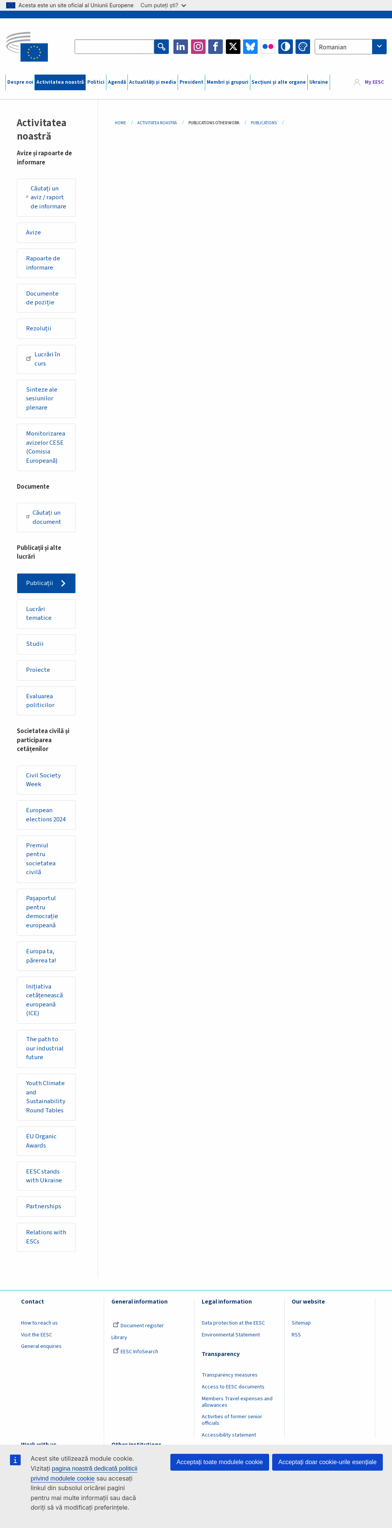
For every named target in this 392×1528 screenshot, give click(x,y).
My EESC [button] (374, 82)
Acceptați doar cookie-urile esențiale (327, 1462)
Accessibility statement (229, 1435)
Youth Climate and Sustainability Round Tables (45, 1097)
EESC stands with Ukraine (44, 1176)
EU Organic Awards (41, 1141)
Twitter (233, 46)
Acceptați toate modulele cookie (219, 1462)
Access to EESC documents (233, 1387)
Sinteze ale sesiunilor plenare (41, 398)
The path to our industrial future (45, 1048)
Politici (96, 82)
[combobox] (351, 46)
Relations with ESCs (46, 1237)
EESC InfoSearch (135, 1352)
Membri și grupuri (227, 82)
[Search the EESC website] (114, 46)
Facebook (215, 46)
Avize (33, 232)
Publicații (39, 583)
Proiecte (38, 670)
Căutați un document (43, 517)
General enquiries (41, 1346)
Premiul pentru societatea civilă (41, 859)
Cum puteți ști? (163, 5)
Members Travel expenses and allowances (237, 1402)
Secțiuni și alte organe (279, 82)
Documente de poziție (42, 298)
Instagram (198, 46)
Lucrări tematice (39, 614)
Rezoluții (38, 328)
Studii (35, 644)
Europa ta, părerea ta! (41, 956)
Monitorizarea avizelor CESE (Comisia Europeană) (45, 447)
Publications (264, 123)
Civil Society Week (43, 780)
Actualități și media (152, 82)
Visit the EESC (36, 1335)
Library (119, 1337)
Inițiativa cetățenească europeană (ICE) (44, 1000)
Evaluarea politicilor (40, 701)
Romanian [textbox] (332, 47)
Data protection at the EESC (233, 1323)
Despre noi (20, 82)
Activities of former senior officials (232, 1420)
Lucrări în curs (43, 359)
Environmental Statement (231, 1335)
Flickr (268, 46)
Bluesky (250, 46)
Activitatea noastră (60, 82)
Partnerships (43, 1206)
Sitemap (301, 1323)
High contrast (285, 46)
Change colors (303, 46)
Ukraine (318, 82)
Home (120, 123)
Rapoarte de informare (43, 263)
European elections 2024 (45, 815)
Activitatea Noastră (157, 123)
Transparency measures (230, 1375)
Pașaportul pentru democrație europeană (42, 912)
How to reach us (39, 1323)
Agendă (117, 82)
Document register (138, 1326)
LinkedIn (180, 46)
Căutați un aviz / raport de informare (46, 197)
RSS (296, 1335)
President (191, 82)
